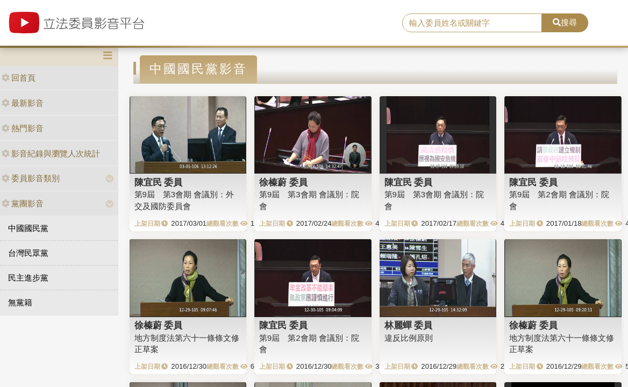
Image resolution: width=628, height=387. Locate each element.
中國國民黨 (28, 228)
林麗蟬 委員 (408, 325)
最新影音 (23, 103)
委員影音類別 (31, 178)
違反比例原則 (408, 337)
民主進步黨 (28, 277)
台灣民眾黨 (28, 252)
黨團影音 (23, 203)
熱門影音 (23, 128)
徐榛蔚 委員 (283, 182)
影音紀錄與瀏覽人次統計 (51, 153)
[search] (472, 23)
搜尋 (565, 22)
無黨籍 (20, 302)
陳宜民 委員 (158, 182)
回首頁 (18, 77)
